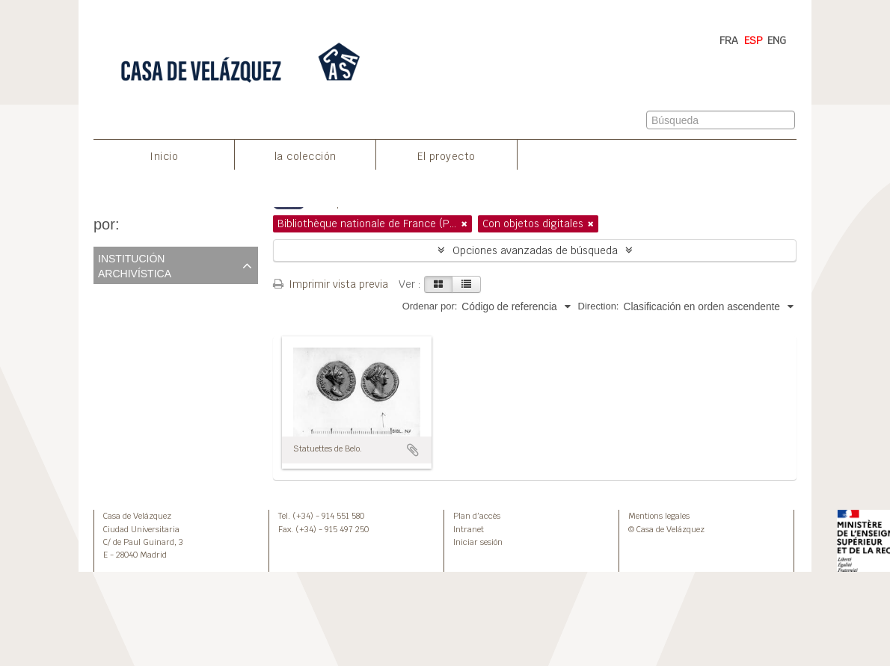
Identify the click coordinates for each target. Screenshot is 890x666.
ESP (753, 40)
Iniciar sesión (478, 542)
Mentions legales (659, 516)
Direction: (598, 306)
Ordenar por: (430, 306)
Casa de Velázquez (137, 516)
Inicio (164, 156)
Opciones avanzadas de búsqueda (535, 250)
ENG (776, 40)
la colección (305, 156)
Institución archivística (134, 264)
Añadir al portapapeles (412, 450)
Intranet (468, 529)
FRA (728, 40)
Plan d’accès (476, 516)
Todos (110, 294)
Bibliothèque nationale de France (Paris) (188, 312)
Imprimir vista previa (330, 284)
